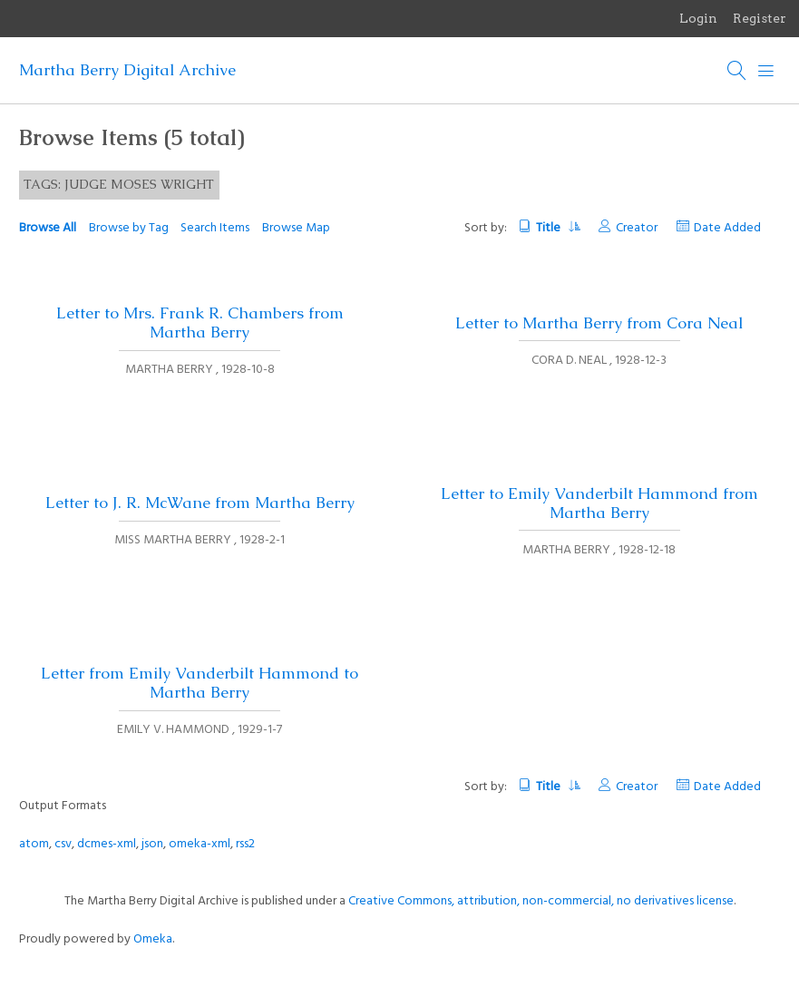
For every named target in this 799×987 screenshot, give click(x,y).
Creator (637, 228)
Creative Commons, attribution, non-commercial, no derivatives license (541, 901)
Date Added (727, 228)
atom (34, 844)
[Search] (737, 70)
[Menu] (766, 70)
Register (759, 18)
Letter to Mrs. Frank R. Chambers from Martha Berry (200, 322)
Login (698, 18)
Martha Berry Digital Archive (127, 70)
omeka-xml (199, 844)
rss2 (245, 844)
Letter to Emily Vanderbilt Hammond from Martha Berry (599, 503)
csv (63, 844)
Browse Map (296, 228)
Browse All (47, 228)
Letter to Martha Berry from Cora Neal (599, 323)
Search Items (214, 228)
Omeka (152, 939)
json (152, 844)
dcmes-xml (106, 844)
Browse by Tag (129, 228)
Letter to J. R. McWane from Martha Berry (200, 503)
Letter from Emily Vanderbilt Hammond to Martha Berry (199, 682)
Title (557, 228)
